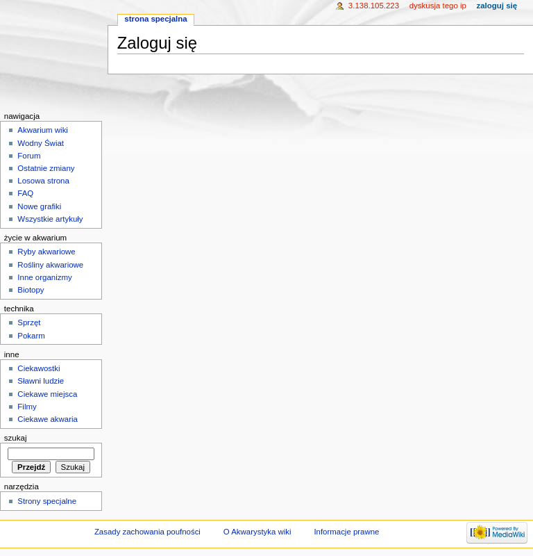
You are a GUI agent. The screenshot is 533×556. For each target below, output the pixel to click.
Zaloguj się (497, 5)
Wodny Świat (40, 143)
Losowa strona (43, 181)
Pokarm (30, 336)
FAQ (25, 193)
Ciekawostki (38, 368)
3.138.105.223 (373, 5)
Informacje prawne (346, 532)
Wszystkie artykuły (50, 219)
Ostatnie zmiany (45, 168)
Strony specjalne (46, 501)
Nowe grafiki (39, 206)
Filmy (26, 406)
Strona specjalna (155, 19)
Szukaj (15, 438)
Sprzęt (28, 322)
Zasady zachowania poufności (147, 532)
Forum (28, 156)
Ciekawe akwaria (47, 419)
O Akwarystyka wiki (257, 532)
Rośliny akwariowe (50, 265)
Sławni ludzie (40, 381)
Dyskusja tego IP (437, 5)
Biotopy (30, 290)
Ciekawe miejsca (47, 394)
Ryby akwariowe (46, 251)
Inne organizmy (44, 277)
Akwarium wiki (42, 130)
